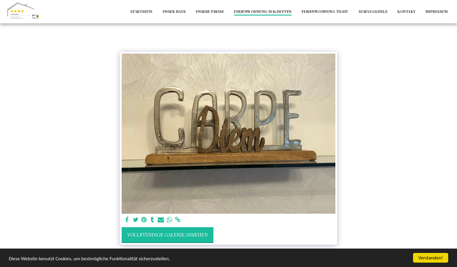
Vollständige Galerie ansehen (167, 234)
